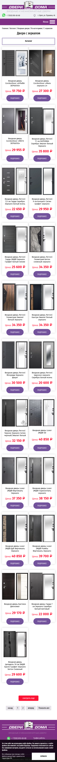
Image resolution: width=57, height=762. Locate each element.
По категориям (36, 28)
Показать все (44, 708)
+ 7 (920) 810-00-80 (13, 15)
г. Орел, (46, 15)
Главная (5, 28)
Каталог (13, 28)
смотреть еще (29, 698)
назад (10, 708)
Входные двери (23, 28)
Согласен (43, 756)
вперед (31, 708)
